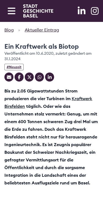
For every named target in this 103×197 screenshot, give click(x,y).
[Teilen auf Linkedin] (49, 77)
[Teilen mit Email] (8, 77)
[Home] (38, 11)
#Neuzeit (14, 67)
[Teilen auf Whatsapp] (39, 77)
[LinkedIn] (82, 11)
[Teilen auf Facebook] (19, 77)
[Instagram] (95, 11)
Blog (9, 30)
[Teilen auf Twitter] (29, 77)
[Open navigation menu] (11, 11)
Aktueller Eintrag (42, 30)
